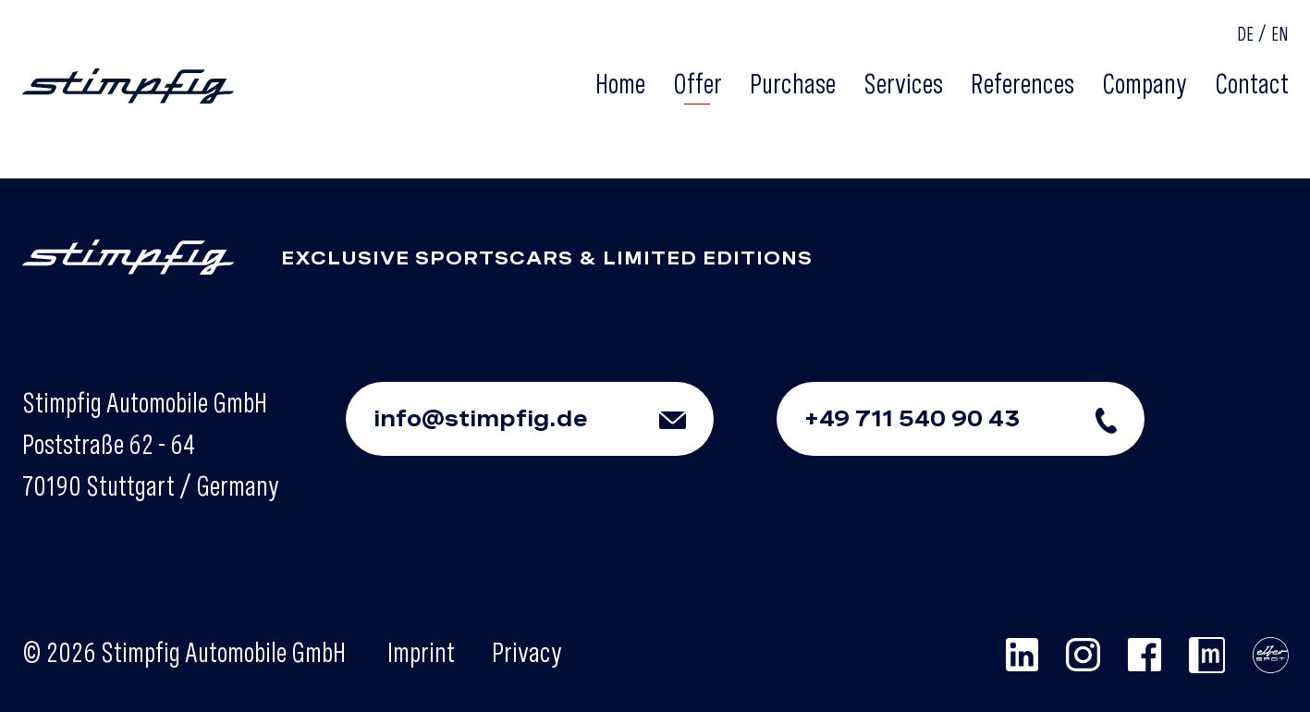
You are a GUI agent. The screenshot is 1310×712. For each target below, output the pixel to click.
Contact (1252, 83)
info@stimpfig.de (543, 419)
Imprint (421, 652)
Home (620, 83)
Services (903, 83)
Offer (697, 83)
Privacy (527, 652)
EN (1280, 34)
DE (1245, 34)
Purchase (793, 83)
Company (1144, 83)
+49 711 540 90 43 (974, 419)
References (1022, 83)
